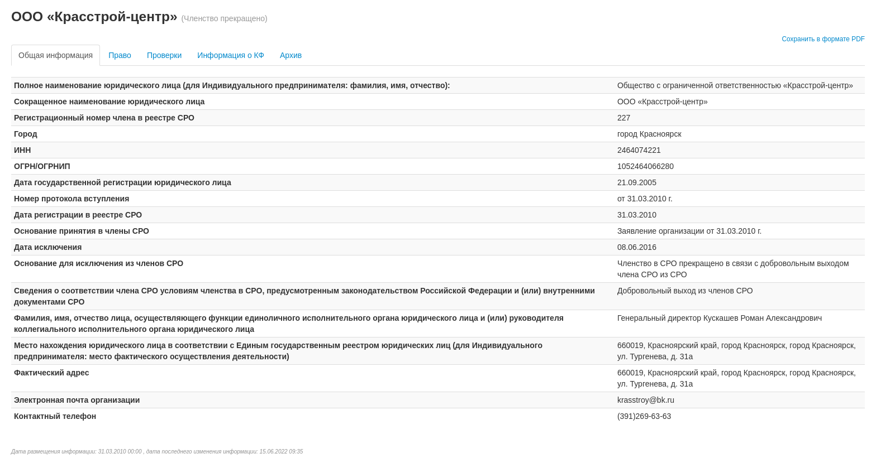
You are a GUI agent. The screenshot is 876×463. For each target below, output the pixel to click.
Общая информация (55, 55)
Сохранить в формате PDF (823, 39)
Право (119, 55)
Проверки (164, 55)
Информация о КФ (230, 55)
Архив (291, 55)
